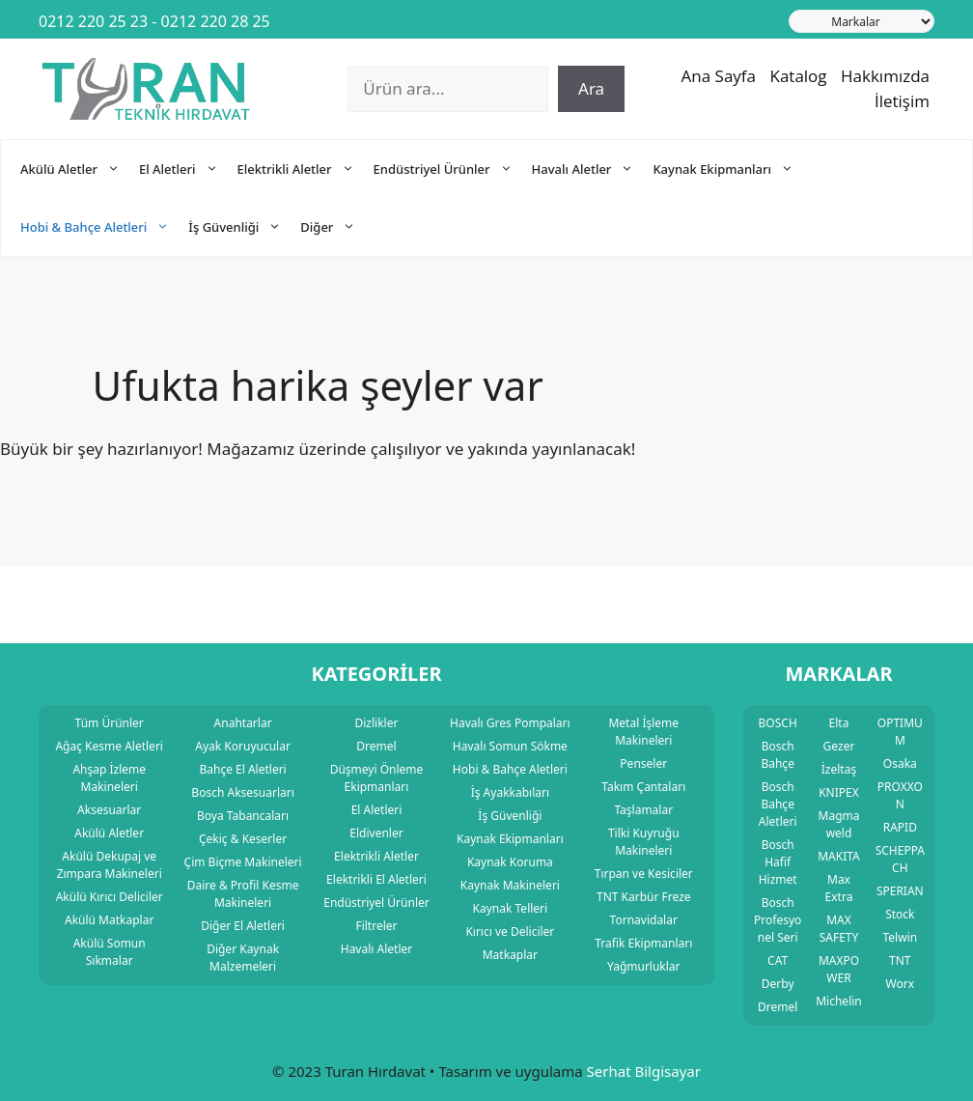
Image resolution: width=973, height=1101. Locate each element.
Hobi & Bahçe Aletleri (104, 227)
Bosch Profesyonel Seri (777, 920)
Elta (839, 723)
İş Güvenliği (244, 227)
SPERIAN (900, 891)
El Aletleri (188, 169)
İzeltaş (838, 769)
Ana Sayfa (719, 76)
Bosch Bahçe (777, 755)
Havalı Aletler (592, 169)
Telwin (900, 937)
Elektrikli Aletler (305, 169)
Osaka (900, 763)
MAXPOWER (839, 969)
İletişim (902, 101)
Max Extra (839, 888)
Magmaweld (839, 824)
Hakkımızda (885, 76)
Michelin (839, 1001)
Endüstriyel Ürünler (453, 169)
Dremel (777, 1007)
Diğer (337, 227)
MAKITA (839, 856)
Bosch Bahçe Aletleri (778, 804)
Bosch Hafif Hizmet (778, 862)
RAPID (900, 827)
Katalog (797, 76)
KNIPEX (839, 792)
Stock (899, 914)
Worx (900, 983)
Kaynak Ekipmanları (733, 169)
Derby (778, 983)
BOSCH (778, 723)
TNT (899, 960)
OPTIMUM (900, 731)
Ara (591, 88)
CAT (777, 960)
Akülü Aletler (79, 169)
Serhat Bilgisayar (644, 1071)
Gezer (839, 746)
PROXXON (900, 795)
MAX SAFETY (839, 929)
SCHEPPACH (900, 859)
